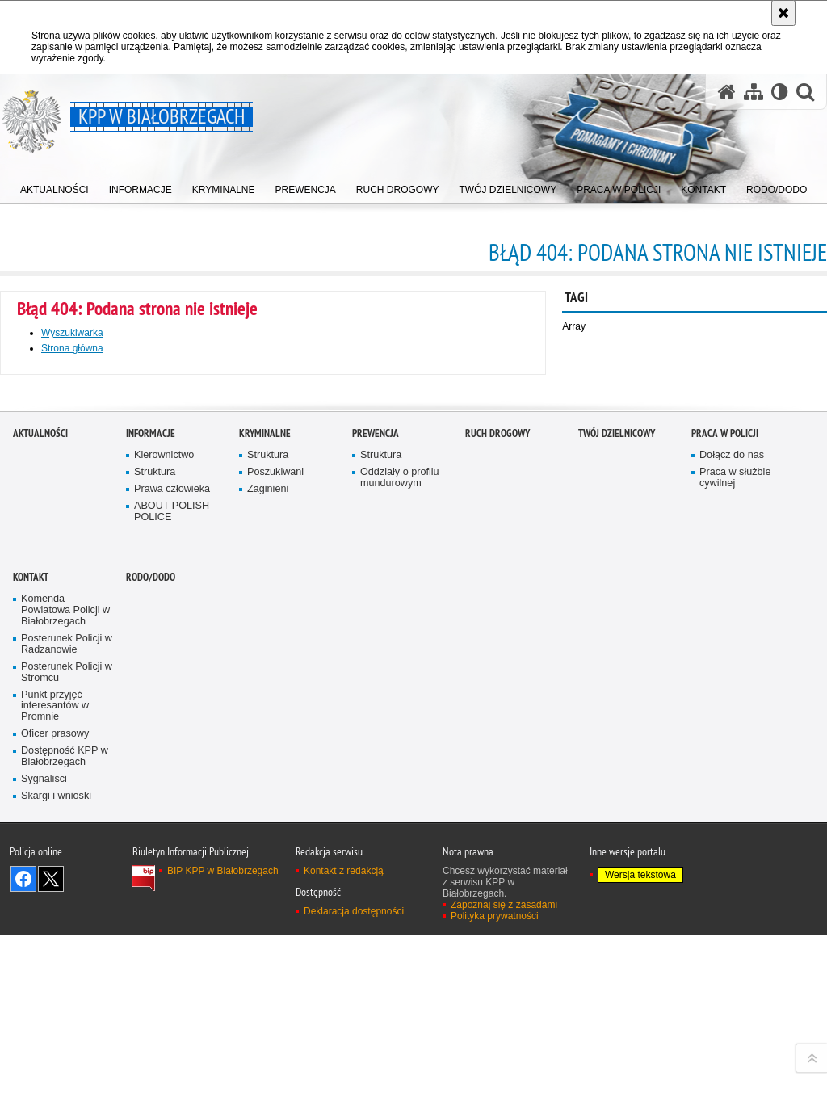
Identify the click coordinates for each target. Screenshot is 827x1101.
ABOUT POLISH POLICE (171, 857)
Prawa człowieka (172, 834)
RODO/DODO (150, 922)
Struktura (154, 817)
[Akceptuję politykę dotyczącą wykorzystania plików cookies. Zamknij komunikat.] (783, 13)
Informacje (150, 778)
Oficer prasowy (55, 1079)
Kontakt (30, 922)
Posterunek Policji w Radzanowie (66, 989)
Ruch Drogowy (497, 778)
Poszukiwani (275, 817)
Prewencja (375, 778)
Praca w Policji (724, 778)
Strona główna (72, 348)
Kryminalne (265, 778)
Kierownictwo (164, 800)
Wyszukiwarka (72, 332)
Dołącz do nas (731, 800)
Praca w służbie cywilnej (734, 823)
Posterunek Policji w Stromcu (66, 1017)
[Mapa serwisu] (753, 92)
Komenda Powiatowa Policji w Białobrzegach (65, 955)
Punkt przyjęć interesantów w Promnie (55, 1050)
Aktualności (40, 778)
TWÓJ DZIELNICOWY (616, 778)
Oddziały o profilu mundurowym (399, 823)
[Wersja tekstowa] (779, 92)
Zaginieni (267, 834)
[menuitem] (54, 186)
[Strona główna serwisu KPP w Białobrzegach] (727, 92)
